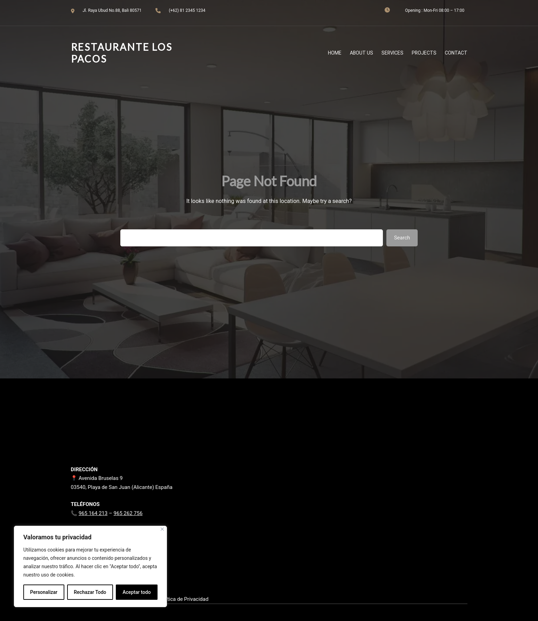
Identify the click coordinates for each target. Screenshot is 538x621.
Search (402, 238)
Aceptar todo (137, 592)
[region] (90, 566)
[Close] (162, 529)
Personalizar (43, 592)
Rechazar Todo (90, 592)
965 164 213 (93, 513)
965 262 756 (128, 513)
